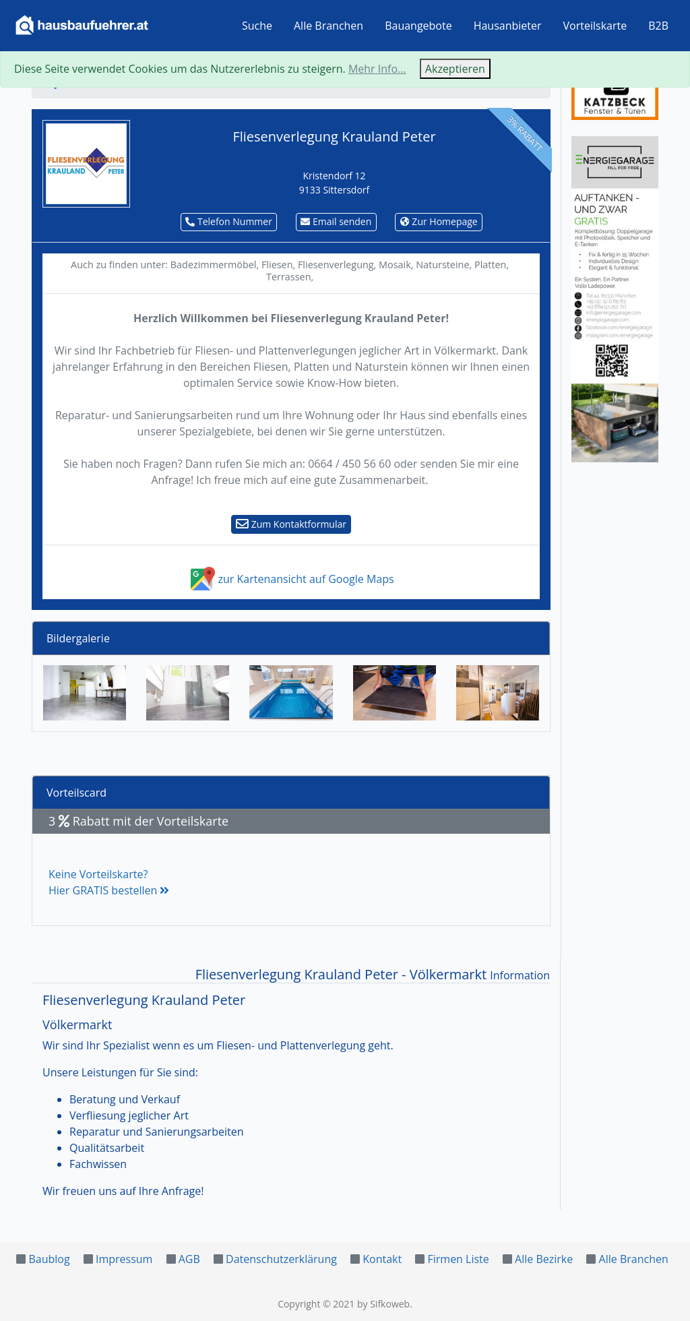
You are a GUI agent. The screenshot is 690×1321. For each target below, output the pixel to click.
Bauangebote (418, 25)
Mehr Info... (377, 68)
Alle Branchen (328, 25)
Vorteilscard (76, 792)
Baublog (48, 1259)
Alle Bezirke (544, 1259)
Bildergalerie (78, 638)
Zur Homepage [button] (439, 221)
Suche (257, 25)
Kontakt (382, 1259)
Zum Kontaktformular (291, 524)
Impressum (124, 1259)
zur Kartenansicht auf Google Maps (291, 579)
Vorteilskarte (595, 25)
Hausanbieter (508, 25)
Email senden (336, 221)
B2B (658, 25)
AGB (189, 1259)
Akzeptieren (455, 68)
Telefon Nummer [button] (228, 221)
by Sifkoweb (383, 1303)
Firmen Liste (458, 1259)
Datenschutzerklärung (281, 1259)
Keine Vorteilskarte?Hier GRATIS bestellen (109, 882)
